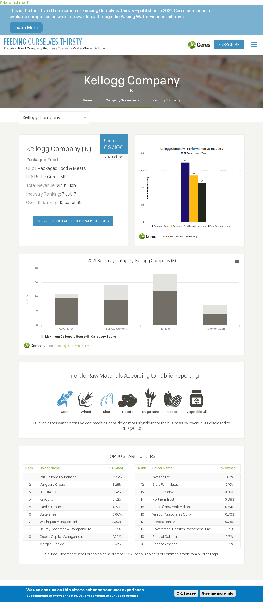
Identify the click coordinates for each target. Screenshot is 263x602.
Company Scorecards (122, 100)
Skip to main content (17, 2)
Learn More (26, 27)
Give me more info (217, 593)
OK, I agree (186, 593)
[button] (54, 117)
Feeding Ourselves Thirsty (72, 346)
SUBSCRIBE (228, 44)
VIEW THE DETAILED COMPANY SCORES (73, 221)
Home (87, 100)
